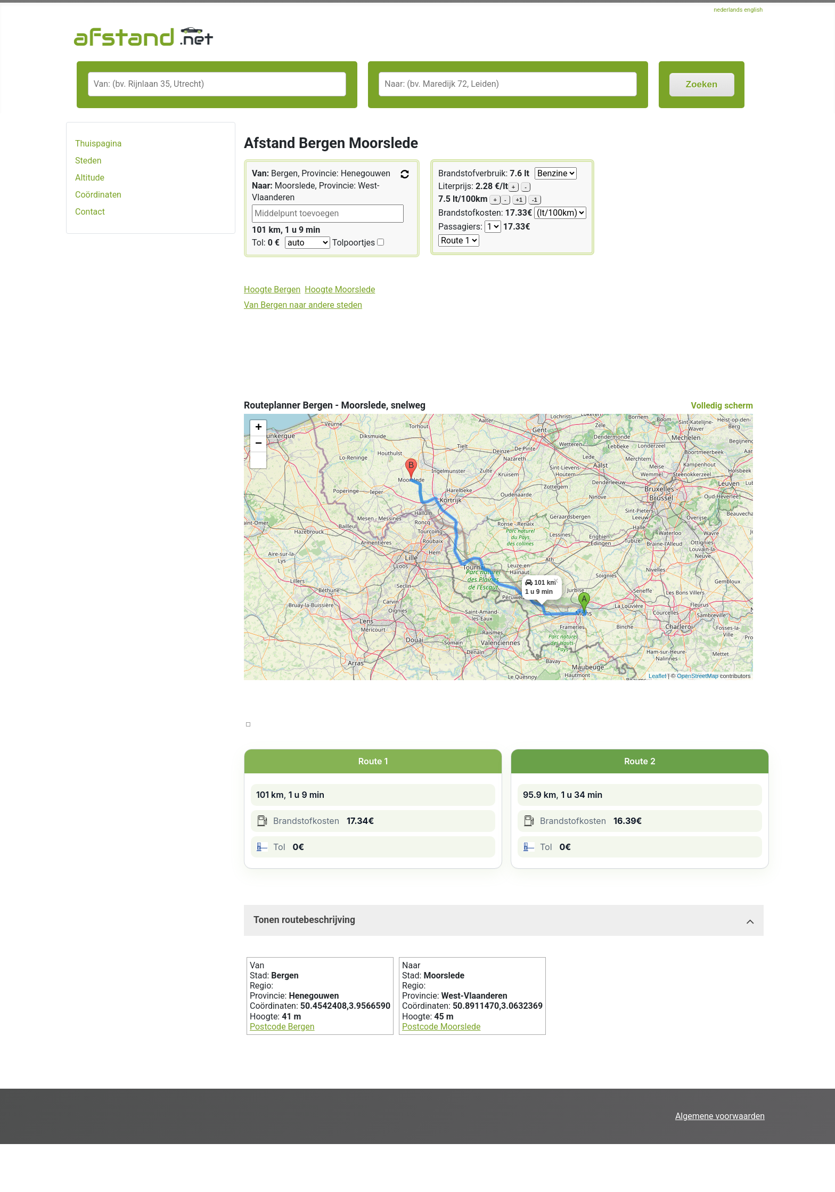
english (753, 9)
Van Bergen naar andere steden (303, 305)
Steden (88, 161)
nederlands (729, 9)
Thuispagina (98, 143)
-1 (534, 200)
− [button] (258, 444)
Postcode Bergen (282, 1027)
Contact (90, 212)
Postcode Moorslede (441, 1027)
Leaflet (657, 676)
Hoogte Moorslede (340, 289)
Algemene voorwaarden (720, 1116)
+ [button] (258, 428)
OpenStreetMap (697, 676)
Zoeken (702, 84)
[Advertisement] (151, 410)
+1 (519, 200)
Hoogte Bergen (272, 289)
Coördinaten (98, 195)
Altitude (89, 178)
